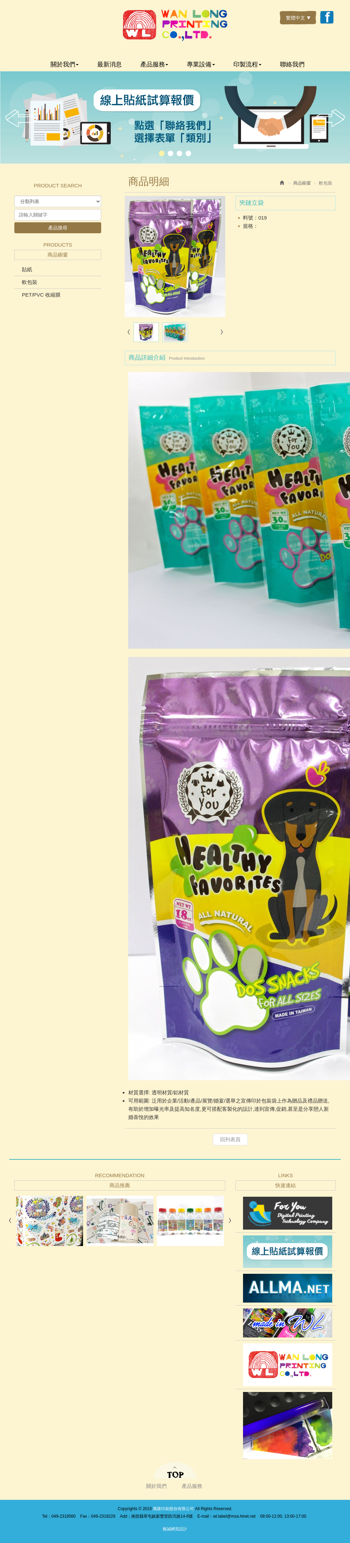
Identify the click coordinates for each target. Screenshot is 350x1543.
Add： (125, 1516)
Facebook (327, 18)
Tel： (46, 1516)
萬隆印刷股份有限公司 (175, 25)
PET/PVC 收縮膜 (41, 295)
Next (330, 118)
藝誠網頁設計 (175, 1529)
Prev (19, 118)
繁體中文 (298, 18)
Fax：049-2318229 (98, 1516)
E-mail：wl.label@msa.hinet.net (226, 1516)
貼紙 (27, 269)
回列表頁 (230, 1139)
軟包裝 (29, 282)
